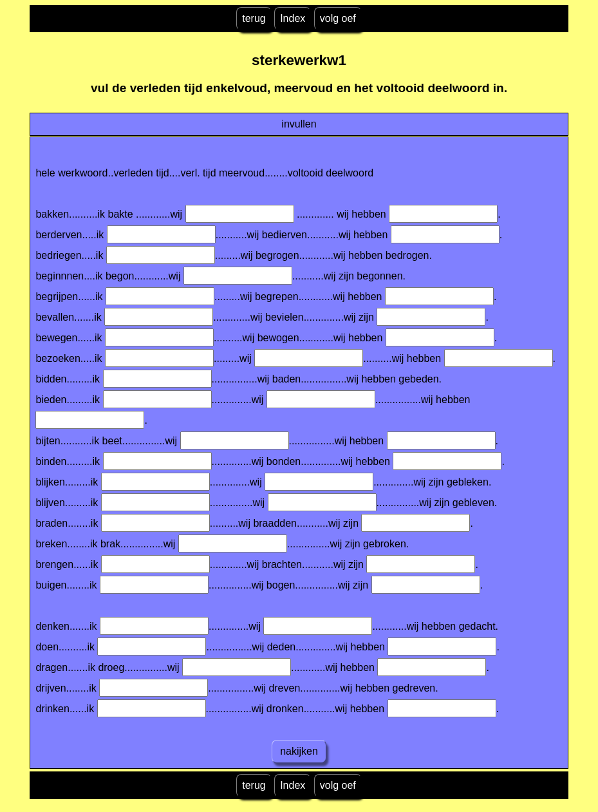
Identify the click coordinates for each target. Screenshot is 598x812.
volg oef (338, 18)
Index (292, 18)
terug (253, 18)
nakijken (299, 751)
